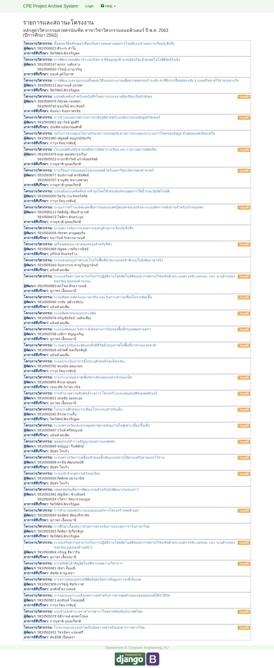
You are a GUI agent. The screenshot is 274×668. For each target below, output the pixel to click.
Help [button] (108, 6)
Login (89, 6)
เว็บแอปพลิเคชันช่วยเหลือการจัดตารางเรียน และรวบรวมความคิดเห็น (105, 149)
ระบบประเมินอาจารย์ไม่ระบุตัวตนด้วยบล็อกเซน (89, 361)
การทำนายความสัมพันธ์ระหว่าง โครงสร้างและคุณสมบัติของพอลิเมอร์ (106, 393)
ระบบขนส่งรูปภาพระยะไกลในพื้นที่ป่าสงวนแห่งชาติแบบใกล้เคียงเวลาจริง (108, 260)
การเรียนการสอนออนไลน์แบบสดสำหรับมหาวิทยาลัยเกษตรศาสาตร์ (104, 170)
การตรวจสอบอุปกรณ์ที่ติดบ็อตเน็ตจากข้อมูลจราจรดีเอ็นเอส (97, 579)
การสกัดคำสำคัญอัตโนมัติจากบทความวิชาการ (88, 563)
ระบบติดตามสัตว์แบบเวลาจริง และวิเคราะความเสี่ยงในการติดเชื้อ (103, 297)
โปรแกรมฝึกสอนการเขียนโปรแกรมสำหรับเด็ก (88, 409)
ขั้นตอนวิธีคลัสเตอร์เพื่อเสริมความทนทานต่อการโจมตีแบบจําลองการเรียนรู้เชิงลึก (114, 43)
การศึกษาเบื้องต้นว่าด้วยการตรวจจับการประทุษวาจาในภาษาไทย (102, 526)
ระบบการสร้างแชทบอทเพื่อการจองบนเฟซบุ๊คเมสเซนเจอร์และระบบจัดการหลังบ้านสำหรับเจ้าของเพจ (128, 207)
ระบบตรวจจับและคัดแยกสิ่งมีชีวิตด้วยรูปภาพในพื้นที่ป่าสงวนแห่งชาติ (105, 345)
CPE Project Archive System (50, 6)
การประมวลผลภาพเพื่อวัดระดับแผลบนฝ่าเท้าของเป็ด (93, 377)
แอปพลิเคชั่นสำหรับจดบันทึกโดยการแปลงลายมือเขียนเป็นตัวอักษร (103, 96)
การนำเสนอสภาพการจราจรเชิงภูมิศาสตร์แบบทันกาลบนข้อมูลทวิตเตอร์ (107, 117)
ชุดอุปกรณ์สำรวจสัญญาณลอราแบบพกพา (84, 441)
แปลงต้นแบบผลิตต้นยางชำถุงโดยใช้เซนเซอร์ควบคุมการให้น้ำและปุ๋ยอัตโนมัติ (111, 191)
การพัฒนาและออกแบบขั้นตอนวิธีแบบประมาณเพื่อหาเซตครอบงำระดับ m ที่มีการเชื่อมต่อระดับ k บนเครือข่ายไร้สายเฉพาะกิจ (146, 80)
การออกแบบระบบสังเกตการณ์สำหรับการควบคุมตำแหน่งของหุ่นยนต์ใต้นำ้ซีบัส (112, 595)
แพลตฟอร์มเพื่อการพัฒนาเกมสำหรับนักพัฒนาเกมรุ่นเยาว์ (96, 489)
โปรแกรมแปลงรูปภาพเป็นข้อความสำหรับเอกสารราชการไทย (99, 627)
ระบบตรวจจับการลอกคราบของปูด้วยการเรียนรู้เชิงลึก (93, 228)
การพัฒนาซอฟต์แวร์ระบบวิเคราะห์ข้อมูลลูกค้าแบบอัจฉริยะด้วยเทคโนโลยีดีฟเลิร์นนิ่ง (117, 59)
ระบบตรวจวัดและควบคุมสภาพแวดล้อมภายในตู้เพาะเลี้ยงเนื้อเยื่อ (102, 425)
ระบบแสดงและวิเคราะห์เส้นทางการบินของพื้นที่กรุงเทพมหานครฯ (102, 329)
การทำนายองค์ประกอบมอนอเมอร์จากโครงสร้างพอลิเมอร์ (96, 510)
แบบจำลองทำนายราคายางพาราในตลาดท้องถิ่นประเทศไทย (98, 611)
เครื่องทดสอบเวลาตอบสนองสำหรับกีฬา (83, 244)
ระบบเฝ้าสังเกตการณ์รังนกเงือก (77, 473)
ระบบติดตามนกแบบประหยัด (75, 313)
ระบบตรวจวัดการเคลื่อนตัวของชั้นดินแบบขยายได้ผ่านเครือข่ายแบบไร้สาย (109, 457)
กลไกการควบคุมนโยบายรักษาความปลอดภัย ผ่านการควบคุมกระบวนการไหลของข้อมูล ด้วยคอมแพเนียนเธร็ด (134, 133)
